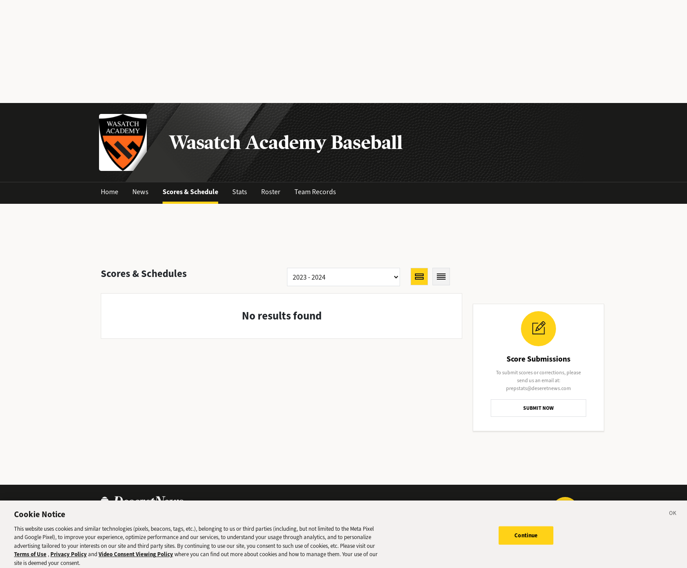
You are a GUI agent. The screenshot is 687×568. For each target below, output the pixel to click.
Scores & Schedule (190, 191)
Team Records (315, 191)
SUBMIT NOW (538, 408)
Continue (526, 538)
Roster (270, 191)
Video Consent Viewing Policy (136, 557)
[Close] (673, 517)
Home (109, 191)
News (140, 191)
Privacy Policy (68, 557)
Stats (239, 191)
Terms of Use (30, 557)
